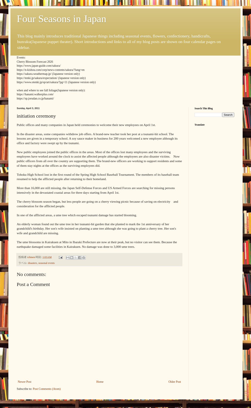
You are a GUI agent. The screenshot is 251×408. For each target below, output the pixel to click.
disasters (32, 263)
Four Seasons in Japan (61, 18)
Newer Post (24, 381)
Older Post (175, 381)
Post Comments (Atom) (47, 388)
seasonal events (46, 263)
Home (100, 381)
